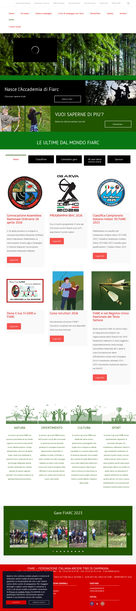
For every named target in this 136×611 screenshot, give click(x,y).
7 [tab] (75, 551)
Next (129, 534)
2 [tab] (57, 551)
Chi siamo (25, 13)
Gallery (110, 13)
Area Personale (90, 3)
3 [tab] (60, 551)
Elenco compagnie (43, 13)
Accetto (16, 602)
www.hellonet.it (97, 588)
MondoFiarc (95, 13)
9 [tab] (83, 551)
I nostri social (15, 26)
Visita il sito (68, 99)
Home (11, 13)
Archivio (123, 13)
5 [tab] (68, 551)
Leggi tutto (14, 260)
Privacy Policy (39, 602)
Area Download (74, 3)
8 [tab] (79, 551)
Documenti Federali (23, 3)
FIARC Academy (58, 3)
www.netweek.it (97, 590)
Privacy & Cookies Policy (19, 591)
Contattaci (118, 124)
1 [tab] (53, 551)
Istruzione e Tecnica (41, 3)
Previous (6, 534)
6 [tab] (71, 551)
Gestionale (104, 3)
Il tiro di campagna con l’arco (71, 13)
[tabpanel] (19, 533)
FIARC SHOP (116, 3)
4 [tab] (64, 551)
